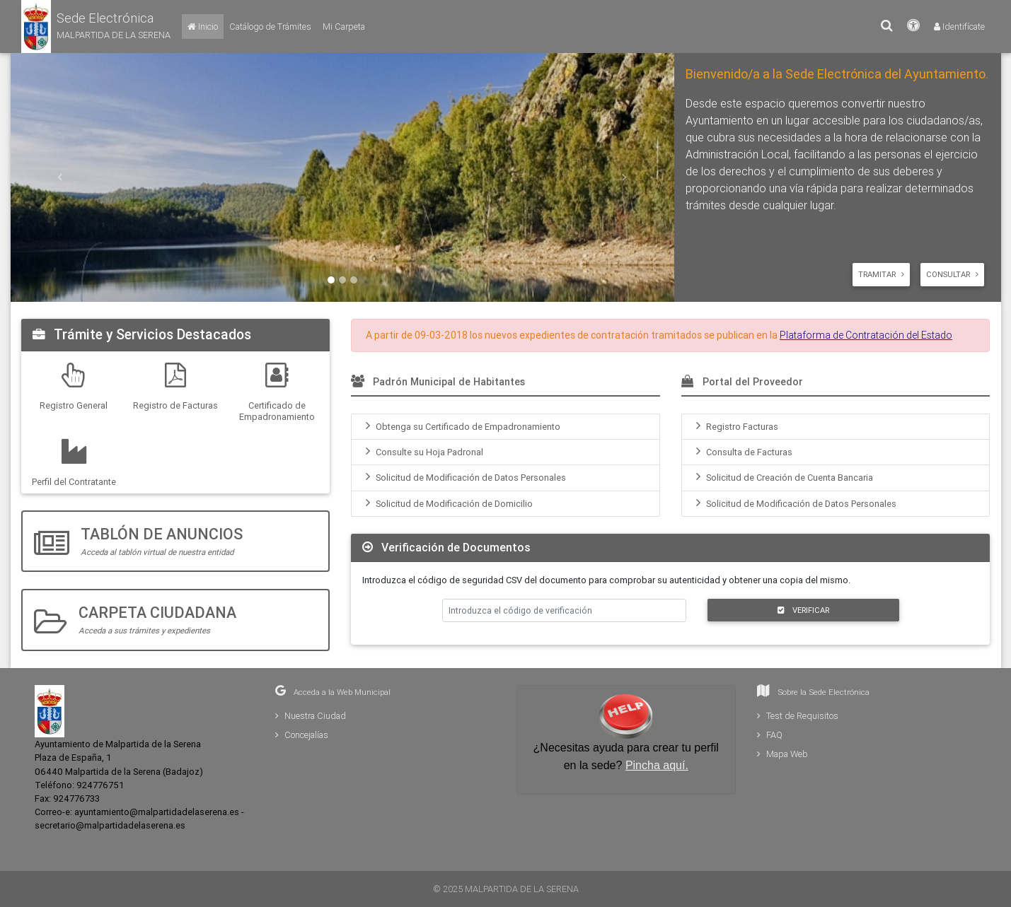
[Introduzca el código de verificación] (564, 610)
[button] (96, 26)
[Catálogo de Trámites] (270, 26)
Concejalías (301, 735)
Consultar (952, 274)
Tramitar (881, 274)
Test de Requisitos (797, 716)
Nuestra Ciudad (310, 716)
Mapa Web (782, 754)
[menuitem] (505, 427)
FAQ (769, 735)
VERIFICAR (803, 610)
